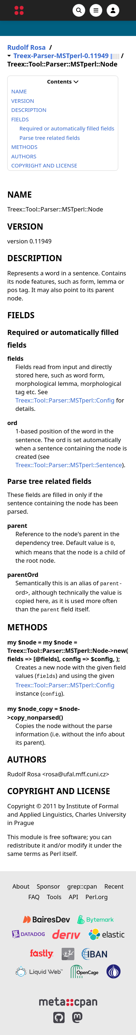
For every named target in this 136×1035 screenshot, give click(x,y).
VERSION (22, 100)
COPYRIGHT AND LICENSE (44, 165)
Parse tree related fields (50, 137)
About (20, 886)
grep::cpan (82, 886)
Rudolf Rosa (26, 47)
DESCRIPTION (28, 109)
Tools (54, 897)
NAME (19, 91)
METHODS (24, 146)
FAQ (34, 897)
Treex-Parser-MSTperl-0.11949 (61, 56)
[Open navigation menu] (95, 10)
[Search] (78, 10)
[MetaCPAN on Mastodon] (84, 1017)
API (73, 897)
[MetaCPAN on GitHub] (59, 1017)
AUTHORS (23, 156)
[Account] (112, 10)
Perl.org (97, 897)
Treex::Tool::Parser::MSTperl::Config (65, 400)
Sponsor (48, 886)
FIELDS (20, 119)
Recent (114, 886)
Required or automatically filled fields (67, 128)
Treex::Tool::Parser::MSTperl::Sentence (69, 465)
